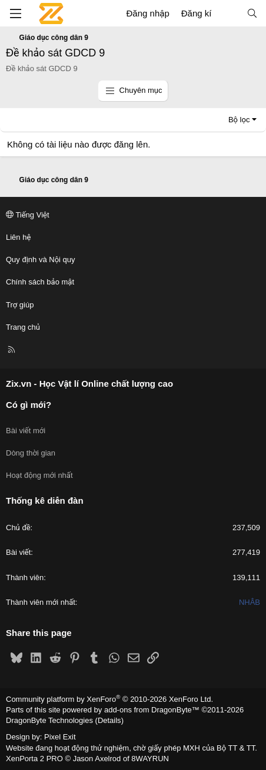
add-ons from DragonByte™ (152, 709)
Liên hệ (18, 237)
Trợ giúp (20, 304)
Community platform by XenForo (109, 699)
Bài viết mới (25, 430)
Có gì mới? (28, 405)
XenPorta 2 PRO (34, 758)
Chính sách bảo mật (40, 281)
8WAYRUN (150, 758)
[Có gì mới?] (228, 13)
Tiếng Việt (27, 214)
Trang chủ (23, 327)
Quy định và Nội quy (40, 259)
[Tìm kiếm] (252, 13)
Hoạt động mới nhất (39, 475)
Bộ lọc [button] (239, 119)
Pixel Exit (59, 736)
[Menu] (15, 13)
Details (109, 720)
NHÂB (249, 602)
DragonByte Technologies (49, 720)
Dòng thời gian (30, 452)
